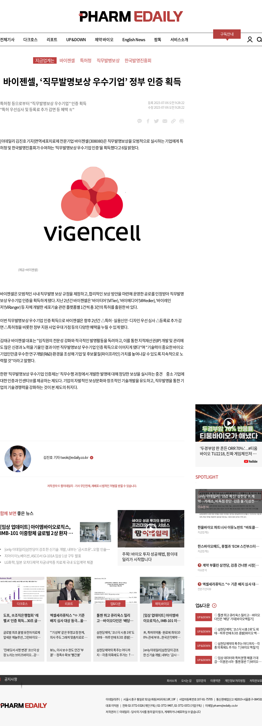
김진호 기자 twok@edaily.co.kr (65, 457)
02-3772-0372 (182, 705)
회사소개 (172, 680)
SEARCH (259, 39)
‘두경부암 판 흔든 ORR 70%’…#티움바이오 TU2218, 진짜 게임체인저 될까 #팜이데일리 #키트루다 (229, 453)
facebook (148, 121)
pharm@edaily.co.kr (225, 705)
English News (133, 40)
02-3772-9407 (165, 705)
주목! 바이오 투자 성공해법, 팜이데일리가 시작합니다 (149, 556)
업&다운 (115, 603)
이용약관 (215, 680)
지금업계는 (44, 60)
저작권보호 (256, 680)
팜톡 (157, 40)
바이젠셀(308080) (88, 141)
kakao (139, 121)
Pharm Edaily (23, 705)
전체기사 (7, 40)
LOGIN (248, 39)
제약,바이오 (162, 603)
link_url (173, 121)
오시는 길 (186, 680)
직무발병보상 (108, 60)
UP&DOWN (76, 40)
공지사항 (10, 679)
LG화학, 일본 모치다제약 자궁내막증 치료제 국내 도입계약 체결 (48, 562)
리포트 (52, 40)
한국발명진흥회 (138, 60)
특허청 (85, 60)
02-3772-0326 (135, 705)
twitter (156, 121)
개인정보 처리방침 (235, 680)
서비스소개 (179, 40)
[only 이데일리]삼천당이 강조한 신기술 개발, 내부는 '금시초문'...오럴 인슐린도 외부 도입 (65, 549)
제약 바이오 (104, 40)
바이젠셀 (67, 60)
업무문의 (201, 680)
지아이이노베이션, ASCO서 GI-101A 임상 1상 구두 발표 (42, 555)
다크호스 (30, 40)
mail (164, 121)
